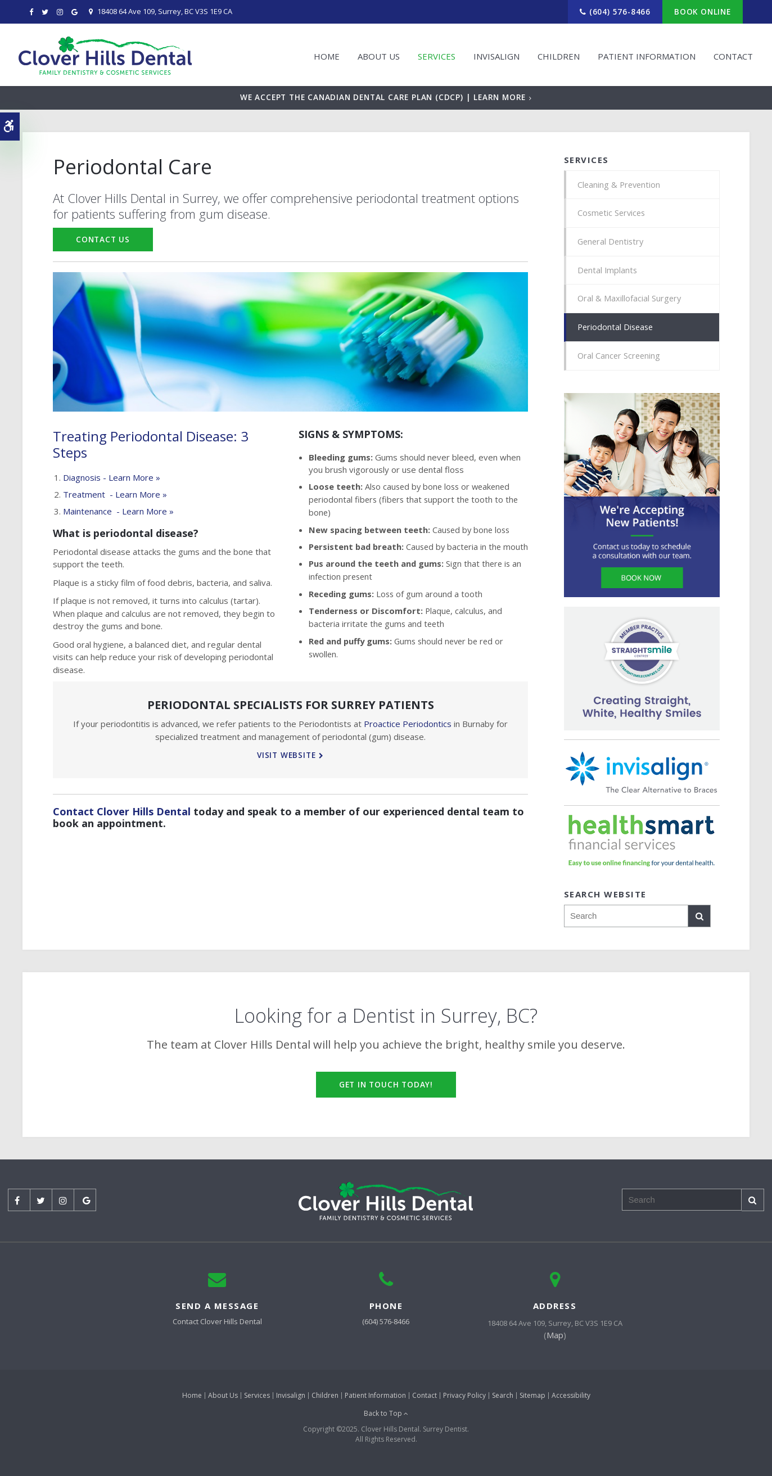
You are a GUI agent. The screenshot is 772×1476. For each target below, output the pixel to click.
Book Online (702, 11)
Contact (729, 54)
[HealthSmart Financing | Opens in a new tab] (642, 844)
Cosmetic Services (612, 213)
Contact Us (103, 239)
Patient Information (643, 54)
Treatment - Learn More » (115, 494)
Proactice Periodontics (408, 723)
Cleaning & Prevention (620, 185)
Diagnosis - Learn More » (111, 477)
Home (323, 54)
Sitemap (532, 1398)
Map (555, 1338)
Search (502, 1398)
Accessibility (571, 1398)
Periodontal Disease (616, 329)
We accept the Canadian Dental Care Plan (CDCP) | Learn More (383, 97)
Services (433, 54)
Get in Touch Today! (386, 1087)
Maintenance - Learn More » (118, 511)
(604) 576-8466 (620, 11)
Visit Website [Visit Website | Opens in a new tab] (286, 755)
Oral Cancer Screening (619, 358)
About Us (375, 54)
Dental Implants (608, 271)
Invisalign (492, 54)
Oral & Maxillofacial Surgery (630, 300)
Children (555, 54)
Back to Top (386, 1416)
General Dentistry (612, 243)
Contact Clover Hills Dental (122, 811)
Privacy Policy (464, 1398)
